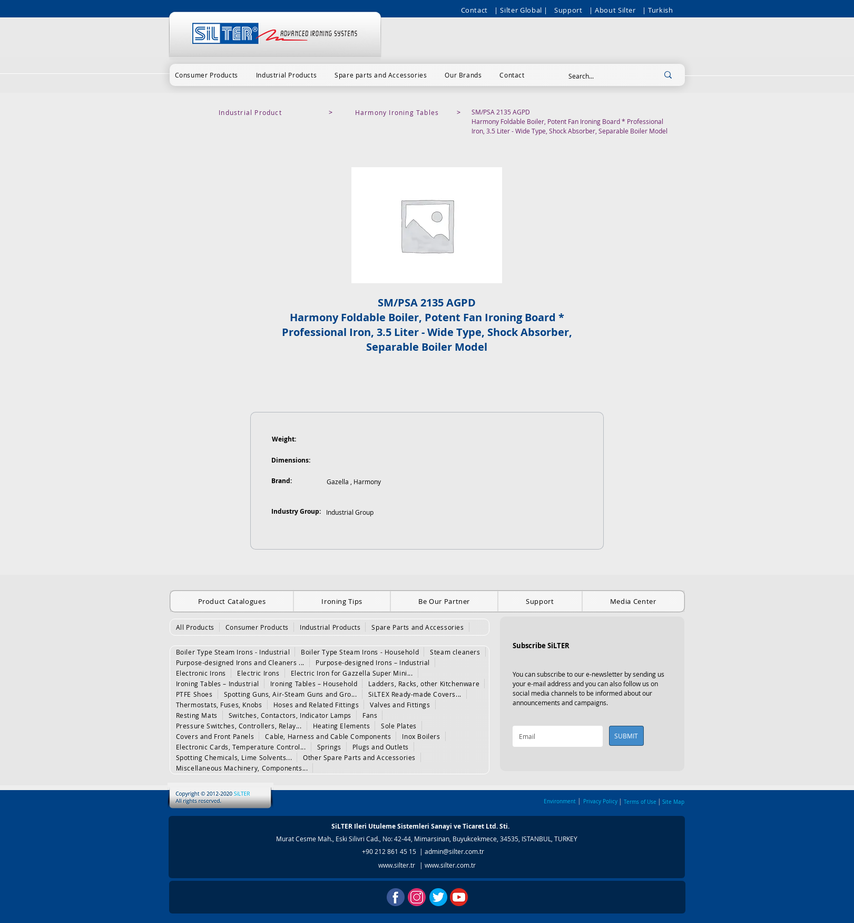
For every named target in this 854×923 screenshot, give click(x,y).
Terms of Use (640, 802)
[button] (206, 74)
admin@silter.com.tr (454, 851)
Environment (560, 801)
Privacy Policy (600, 801)
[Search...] (602, 76)
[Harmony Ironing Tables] (398, 112)
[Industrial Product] (251, 112)
